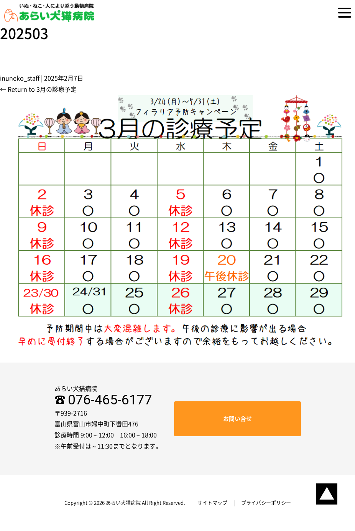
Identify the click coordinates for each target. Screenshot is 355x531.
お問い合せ (237, 419)
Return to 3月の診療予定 (38, 89)
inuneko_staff (19, 78)
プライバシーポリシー (266, 502)
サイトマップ (212, 502)
